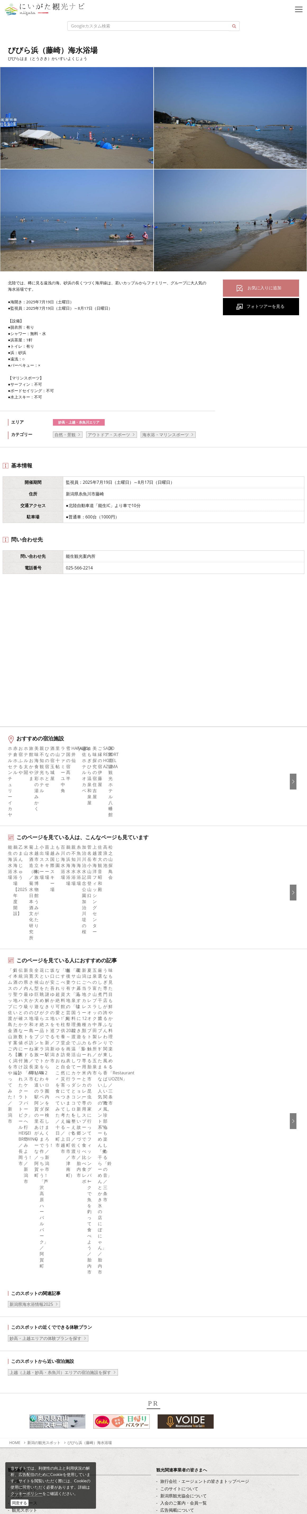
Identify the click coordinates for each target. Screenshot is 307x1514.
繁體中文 (168, 1316)
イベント (20, 1227)
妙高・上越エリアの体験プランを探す (45, 1041)
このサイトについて (179, 1192)
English (167, 1294)
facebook (21, 1294)
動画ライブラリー (177, 1235)
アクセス (20, 1242)
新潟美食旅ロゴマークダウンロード (194, 1256)
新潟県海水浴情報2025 (31, 1007)
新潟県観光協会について (183, 1199)
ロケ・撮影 (37, 1469)
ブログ (18, 1316)
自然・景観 (65, 435)
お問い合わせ (173, 1361)
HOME (14, 1145)
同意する (19, 1502)
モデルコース (24, 1206)
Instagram (22, 1309)
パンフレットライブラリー (185, 1242)
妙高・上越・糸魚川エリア (78, 422)
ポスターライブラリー (181, 1249)
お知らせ (20, 1256)
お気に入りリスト (29, 1249)
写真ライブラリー (44, 1440)
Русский (168, 1323)
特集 (16, 1184)
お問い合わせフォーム (48, 1483)
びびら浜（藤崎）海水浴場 (89, 1145)
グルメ (18, 1199)
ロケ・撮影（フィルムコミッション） (196, 1271)
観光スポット (24, 1213)
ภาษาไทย (169, 1330)
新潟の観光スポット (44, 1145)
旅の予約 (20, 1235)
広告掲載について (177, 1213)
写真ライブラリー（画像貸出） (189, 1227)
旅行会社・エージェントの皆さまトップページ (204, 1184)
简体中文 (168, 1309)
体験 (16, 1220)
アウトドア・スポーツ (109, 435)
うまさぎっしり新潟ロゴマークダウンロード (202, 1263)
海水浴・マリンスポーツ (165, 435)
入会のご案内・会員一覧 (183, 1206)
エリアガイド (24, 1192)
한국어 (166, 1301)
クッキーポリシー (26, 1493)
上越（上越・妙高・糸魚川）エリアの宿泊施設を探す (60, 1075)
